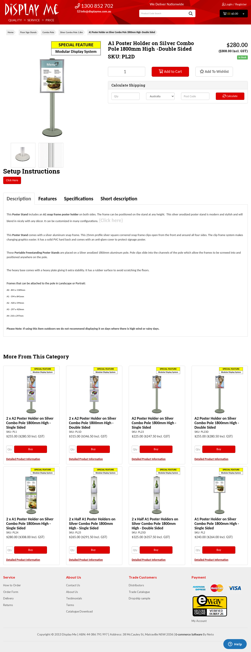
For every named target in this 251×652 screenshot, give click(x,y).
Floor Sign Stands (28, 32)
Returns (8, 605)
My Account (199, 621)
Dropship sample (139, 598)
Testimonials (74, 598)
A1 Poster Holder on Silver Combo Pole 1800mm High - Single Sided (217, 523)
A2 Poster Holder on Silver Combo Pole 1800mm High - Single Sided (154, 423)
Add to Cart (170, 71)
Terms (70, 605)
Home (11, 32)
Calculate (230, 96)
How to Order (12, 585)
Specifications (78, 198)
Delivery (8, 598)
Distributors (136, 585)
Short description (119, 198)
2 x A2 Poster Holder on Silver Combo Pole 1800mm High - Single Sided (29, 423)
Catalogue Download (79, 611)
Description (19, 198)
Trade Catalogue (139, 592)
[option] (23, 155)
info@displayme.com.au (94, 11)
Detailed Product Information (23, 459)
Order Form (10, 592)
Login (227, 4)
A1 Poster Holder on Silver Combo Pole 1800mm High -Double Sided (122, 32)
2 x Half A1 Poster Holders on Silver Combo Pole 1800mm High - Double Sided (155, 523)
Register (241, 4)
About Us (72, 592)
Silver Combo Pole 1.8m (71, 32)
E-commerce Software (188, 634)
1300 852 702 (94, 6)
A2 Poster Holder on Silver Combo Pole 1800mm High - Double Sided (217, 423)
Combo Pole (48, 32)
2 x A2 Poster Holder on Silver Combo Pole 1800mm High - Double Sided (92, 423)
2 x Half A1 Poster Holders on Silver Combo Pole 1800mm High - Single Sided (92, 523)
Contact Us (73, 585)
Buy (30, 449)
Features (47, 198)
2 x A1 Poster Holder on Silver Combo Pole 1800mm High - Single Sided (29, 523)
